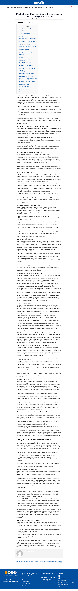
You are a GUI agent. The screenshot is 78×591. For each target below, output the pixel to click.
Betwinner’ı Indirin (23, 89)
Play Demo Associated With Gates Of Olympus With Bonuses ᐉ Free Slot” (50, 563)
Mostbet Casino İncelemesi (24, 36)
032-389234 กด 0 (49, 577)
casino (45, 18)
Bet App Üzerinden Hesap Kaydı (26, 84)
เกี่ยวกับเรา (13, 7)
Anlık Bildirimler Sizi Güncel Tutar (26, 76)
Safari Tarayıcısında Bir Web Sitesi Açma (27, 38)
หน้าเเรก (8, 7)
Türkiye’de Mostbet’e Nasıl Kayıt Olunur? (28, 35)
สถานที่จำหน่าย (41, 7)
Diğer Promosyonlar (23, 90)
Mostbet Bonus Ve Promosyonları (26, 52)
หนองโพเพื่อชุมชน (26, 7)
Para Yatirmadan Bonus (24, 71)
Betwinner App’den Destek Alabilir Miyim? (28, 82)
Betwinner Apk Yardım (23, 63)
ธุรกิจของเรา (34, 7)
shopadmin (42, 18)
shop (23, 581)
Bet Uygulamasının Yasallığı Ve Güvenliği (28, 31)
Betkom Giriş (21, 54)
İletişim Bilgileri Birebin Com (25, 33)
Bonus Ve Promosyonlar (24, 39)
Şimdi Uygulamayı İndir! (24, 86)
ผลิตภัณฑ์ (19, 7)
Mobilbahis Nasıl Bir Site (24, 87)
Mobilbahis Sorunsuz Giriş (24, 81)
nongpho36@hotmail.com (49, 579)
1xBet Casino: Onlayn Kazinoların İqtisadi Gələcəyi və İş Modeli (27, 562)
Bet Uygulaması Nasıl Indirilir (25, 62)
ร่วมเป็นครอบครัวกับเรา (51, 7)
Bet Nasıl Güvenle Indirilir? (24, 44)
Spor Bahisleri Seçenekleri (24, 92)
